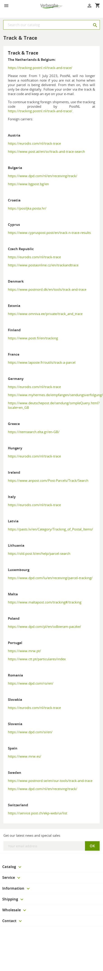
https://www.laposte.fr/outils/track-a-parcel (42, 362)
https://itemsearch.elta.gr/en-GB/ (34, 432)
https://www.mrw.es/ (24, 756)
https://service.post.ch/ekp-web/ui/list (37, 813)
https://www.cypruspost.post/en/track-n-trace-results (49, 232)
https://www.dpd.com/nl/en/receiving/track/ (42, 176)
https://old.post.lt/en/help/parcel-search (39, 553)
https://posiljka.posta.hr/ (27, 208)
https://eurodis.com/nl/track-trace (34, 143)
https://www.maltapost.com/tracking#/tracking (44, 602)
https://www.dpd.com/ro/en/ (30, 683)
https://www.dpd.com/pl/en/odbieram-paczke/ (44, 626)
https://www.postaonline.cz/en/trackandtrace (43, 265)
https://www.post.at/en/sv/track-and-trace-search (46, 151)
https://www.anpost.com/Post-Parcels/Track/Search (48, 480)
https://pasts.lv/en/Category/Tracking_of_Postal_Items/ (50, 529)
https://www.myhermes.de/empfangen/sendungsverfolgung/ (55, 395)
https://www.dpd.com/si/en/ (30, 732)
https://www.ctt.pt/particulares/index (37, 659)
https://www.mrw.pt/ (24, 651)
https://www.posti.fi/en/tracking (33, 338)
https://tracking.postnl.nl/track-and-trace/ (40, 67)
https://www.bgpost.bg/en (28, 184)
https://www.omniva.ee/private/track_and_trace (45, 313)
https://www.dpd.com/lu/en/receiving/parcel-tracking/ (50, 578)
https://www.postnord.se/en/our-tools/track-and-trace (50, 780)
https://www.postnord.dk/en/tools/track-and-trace (47, 289)
